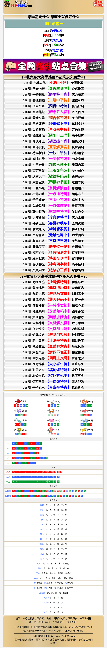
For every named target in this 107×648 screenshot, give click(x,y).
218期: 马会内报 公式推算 (53, 88)
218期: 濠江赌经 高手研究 (53, 135)
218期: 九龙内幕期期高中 (53, 294)
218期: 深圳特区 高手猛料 (53, 264)
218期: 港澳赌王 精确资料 (53, 141)
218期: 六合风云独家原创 (53, 352)
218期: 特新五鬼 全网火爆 (53, 223)
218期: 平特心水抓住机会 (53, 387)
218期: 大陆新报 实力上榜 (53, 217)
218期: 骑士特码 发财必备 (53, 211)
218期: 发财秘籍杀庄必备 (53, 364)
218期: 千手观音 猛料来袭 (53, 200)
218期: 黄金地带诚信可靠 (53, 288)
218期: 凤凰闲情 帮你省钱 (53, 270)
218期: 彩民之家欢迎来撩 (53, 370)
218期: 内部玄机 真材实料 (53, 147)
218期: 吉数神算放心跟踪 (53, 323)
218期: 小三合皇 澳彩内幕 (53, 165)
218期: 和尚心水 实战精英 (53, 241)
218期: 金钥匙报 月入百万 (53, 112)
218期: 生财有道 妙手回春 (53, 235)
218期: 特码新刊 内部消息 (53, 153)
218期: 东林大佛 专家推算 (53, 83)
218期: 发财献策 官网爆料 (53, 258)
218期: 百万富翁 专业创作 (53, 170)
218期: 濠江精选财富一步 (53, 299)
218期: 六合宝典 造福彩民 (53, 182)
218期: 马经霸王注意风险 (53, 346)
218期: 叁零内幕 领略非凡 (53, 194)
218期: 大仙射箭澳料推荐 (53, 317)
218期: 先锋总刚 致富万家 (53, 206)
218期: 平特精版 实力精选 (53, 94)
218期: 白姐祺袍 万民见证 (53, 129)
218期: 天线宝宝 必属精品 (53, 247)
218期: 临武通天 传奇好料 (53, 229)
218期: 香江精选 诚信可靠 (53, 100)
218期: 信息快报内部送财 (53, 329)
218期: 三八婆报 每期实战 (53, 124)
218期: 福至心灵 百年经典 (53, 252)
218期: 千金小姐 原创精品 (53, 188)
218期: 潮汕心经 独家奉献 (53, 159)
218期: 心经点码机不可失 (53, 376)
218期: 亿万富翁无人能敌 (53, 382)
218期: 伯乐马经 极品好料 (53, 106)
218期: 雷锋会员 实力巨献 (53, 118)
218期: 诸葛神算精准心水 (53, 305)
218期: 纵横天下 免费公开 (53, 176)
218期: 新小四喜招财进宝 (53, 341)
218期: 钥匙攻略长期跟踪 (53, 335)
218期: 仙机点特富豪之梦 (53, 358)
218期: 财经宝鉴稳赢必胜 (53, 282)
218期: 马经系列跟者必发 (53, 311)
